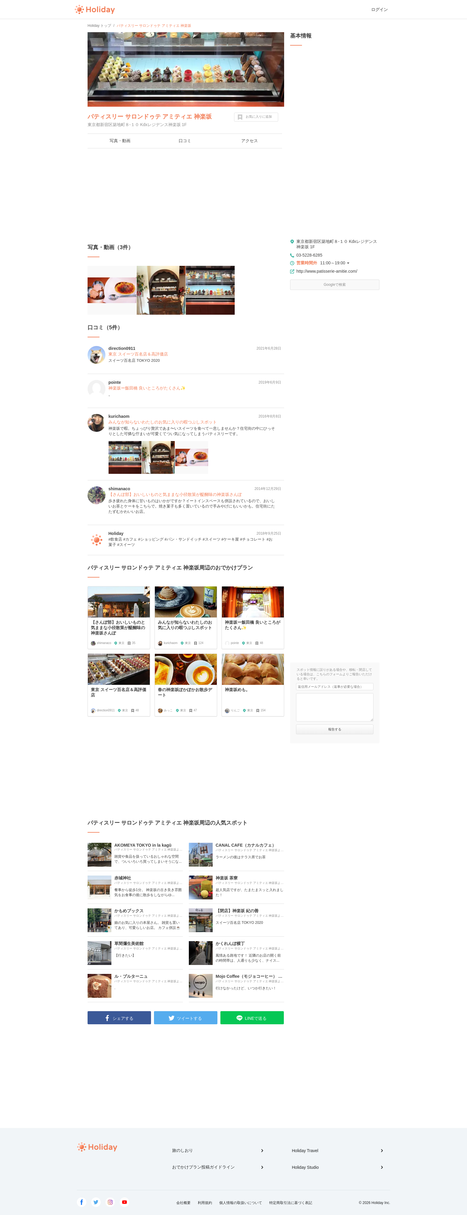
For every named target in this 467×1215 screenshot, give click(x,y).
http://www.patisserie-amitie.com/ (326, 271)
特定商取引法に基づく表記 (290, 1203)
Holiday (94, 9)
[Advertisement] (186, 196)
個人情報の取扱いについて (240, 1203)
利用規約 (205, 1203)
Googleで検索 (335, 285)
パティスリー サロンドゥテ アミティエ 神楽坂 (150, 116)
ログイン (379, 9)
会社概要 (183, 1203)
